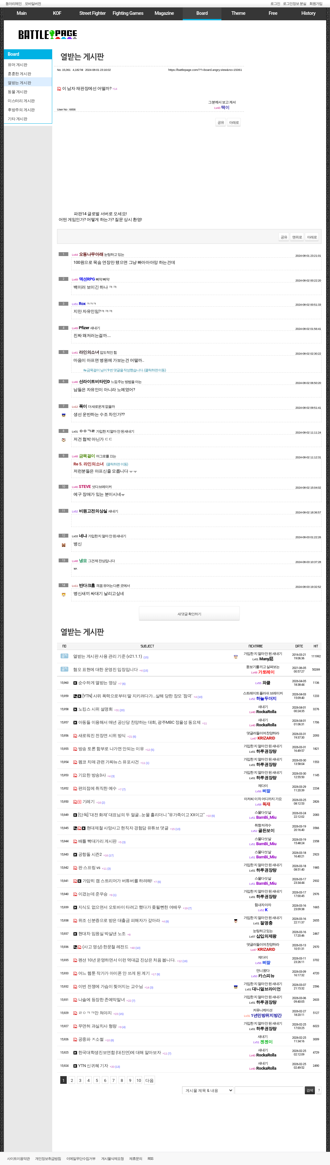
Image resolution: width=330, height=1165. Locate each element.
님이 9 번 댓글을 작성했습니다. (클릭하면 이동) (124, 370)
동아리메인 (13, 4)
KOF (57, 13)
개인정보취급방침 (48, 1159)
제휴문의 (135, 1159)
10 (139, 1080)
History (308, 13)
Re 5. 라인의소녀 (100, 464)
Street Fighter (92, 13)
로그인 (275, 4)
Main (21, 13)
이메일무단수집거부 (80, 1159)
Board (202, 13)
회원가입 (315, 4)
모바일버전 (33, 4)
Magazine (164, 13)
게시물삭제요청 (112, 1159)
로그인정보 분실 (294, 4)
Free (273, 13)
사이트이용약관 (18, 1159)
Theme (238, 13)
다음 (149, 1080)
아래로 (234, 122)
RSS (150, 1159)
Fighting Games (127, 13)
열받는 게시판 (82, 57)
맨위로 (297, 237)
